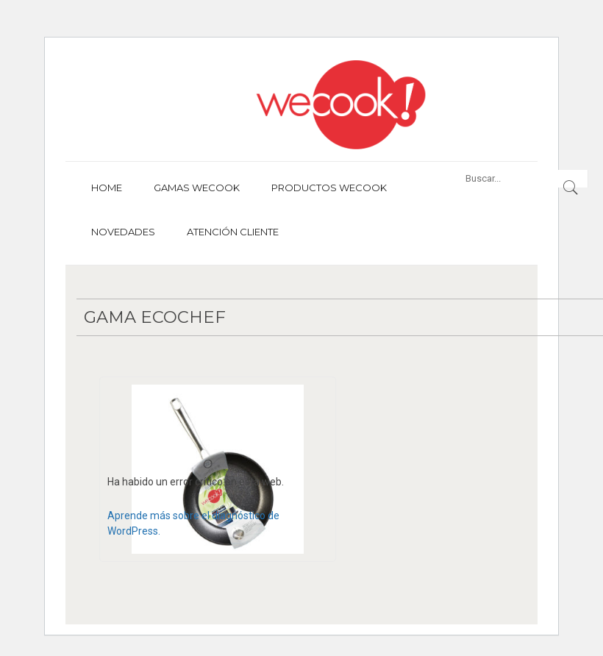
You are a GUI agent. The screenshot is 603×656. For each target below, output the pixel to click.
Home (106, 187)
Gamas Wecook (197, 187)
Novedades (123, 232)
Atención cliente (233, 232)
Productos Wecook (329, 187)
